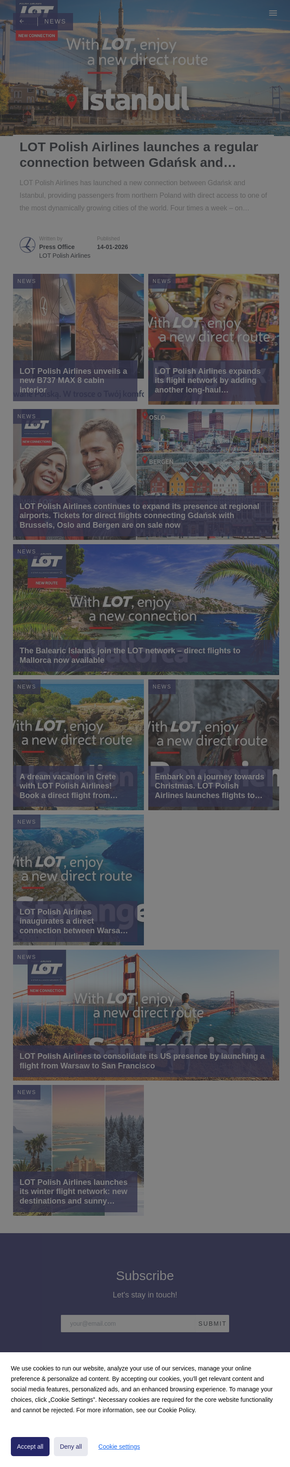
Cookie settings (119, 1446)
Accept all (30, 1446)
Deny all (71, 1446)
